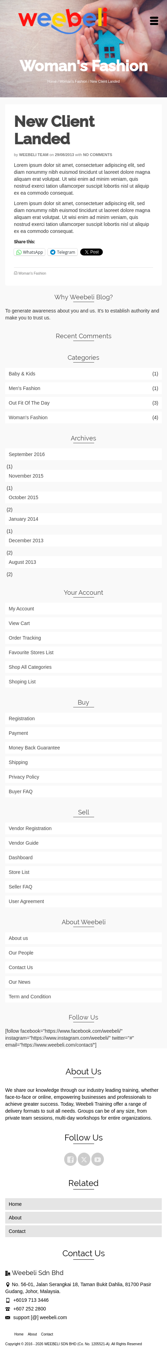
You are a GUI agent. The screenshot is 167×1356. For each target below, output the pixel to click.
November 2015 (26, 476)
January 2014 (23, 519)
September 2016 (27, 454)
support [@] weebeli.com (36, 1317)
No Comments (97, 155)
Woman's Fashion (32, 273)
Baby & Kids (22, 373)
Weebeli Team (33, 155)
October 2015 (23, 497)
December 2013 (26, 540)
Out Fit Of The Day (29, 403)
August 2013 (22, 562)
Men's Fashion (24, 388)
